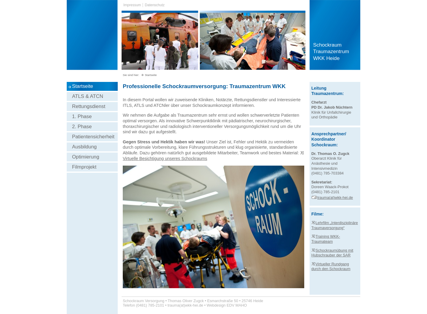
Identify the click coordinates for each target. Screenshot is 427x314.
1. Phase (82, 116)
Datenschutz (155, 5)
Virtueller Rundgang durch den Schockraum (330, 266)
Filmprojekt (84, 167)
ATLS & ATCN (87, 96)
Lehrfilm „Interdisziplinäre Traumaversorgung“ (334, 225)
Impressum (132, 5)
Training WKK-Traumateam (325, 239)
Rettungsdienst (88, 106)
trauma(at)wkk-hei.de (332, 197)
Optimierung (85, 157)
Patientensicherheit (93, 136)
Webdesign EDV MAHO (227, 305)
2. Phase (82, 126)
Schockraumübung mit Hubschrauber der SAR (332, 253)
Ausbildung (84, 147)
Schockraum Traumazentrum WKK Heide (331, 51)
